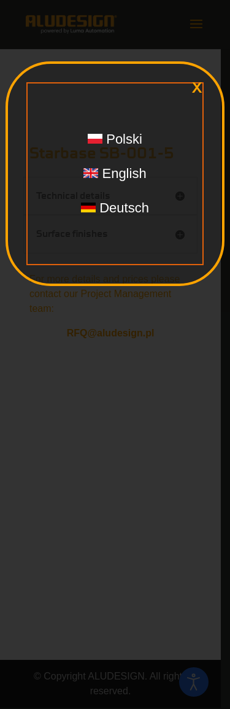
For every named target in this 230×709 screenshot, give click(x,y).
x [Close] (196, 87)
